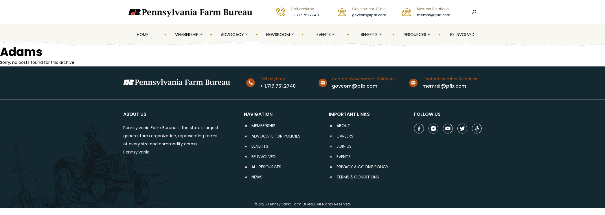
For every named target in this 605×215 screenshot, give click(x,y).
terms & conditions (357, 177)
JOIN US (344, 146)
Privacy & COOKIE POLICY (362, 167)
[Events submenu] (333, 34)
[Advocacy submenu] (246, 34)
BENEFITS (259, 146)
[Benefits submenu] (380, 34)
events (343, 157)
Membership (263, 126)
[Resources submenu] (428, 34)
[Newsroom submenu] (292, 34)
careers (344, 136)
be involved (263, 157)
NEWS (256, 177)
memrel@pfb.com (433, 14)
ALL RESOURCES (266, 167)
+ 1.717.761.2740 (305, 14)
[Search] (474, 12)
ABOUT (343, 126)
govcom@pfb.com (369, 14)
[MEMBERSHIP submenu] (201, 34)
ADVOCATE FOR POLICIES (275, 136)
